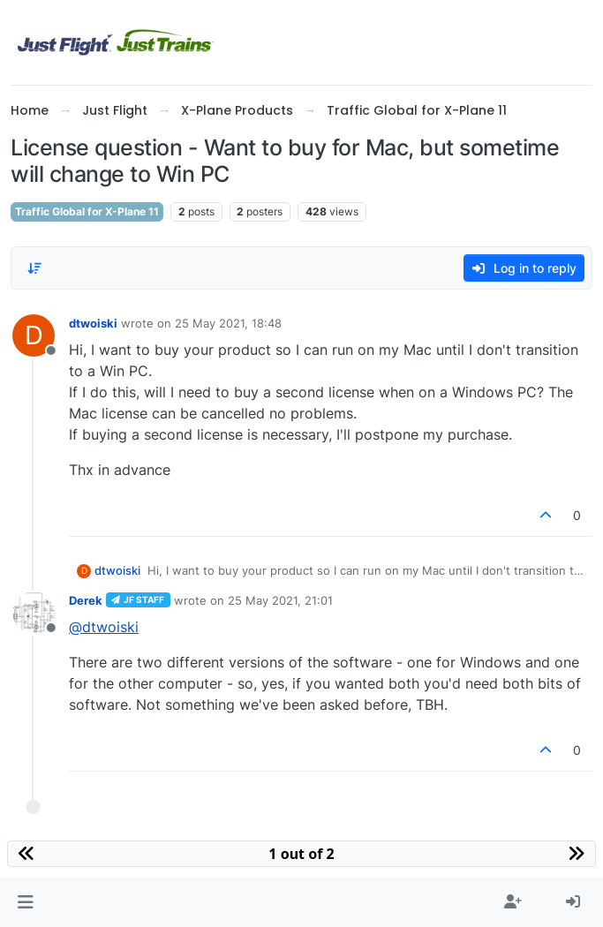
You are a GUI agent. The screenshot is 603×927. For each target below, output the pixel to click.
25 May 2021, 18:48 (228, 323)
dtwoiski (93, 323)
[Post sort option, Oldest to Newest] (34, 268)
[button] (25, 902)
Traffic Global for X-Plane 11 (87, 211)
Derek (85, 600)
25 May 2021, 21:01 (280, 600)
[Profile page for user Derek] (33, 613)
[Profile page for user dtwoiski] (33, 335)
